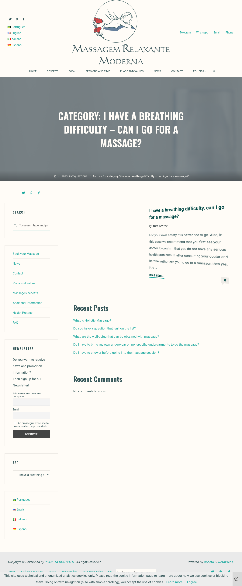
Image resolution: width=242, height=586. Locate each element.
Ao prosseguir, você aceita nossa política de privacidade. (31, 424)
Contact (18, 273)
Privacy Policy (72, 571)
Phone (229, 32)
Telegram (184, 32)
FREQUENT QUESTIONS (75, 176)
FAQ (16, 322)
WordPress (225, 562)
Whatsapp (202, 32)
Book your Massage (27, 253)
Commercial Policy (97, 571)
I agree (192, 582)
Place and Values (25, 283)
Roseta (208, 562)
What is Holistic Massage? (92, 320)
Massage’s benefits (26, 293)
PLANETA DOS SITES (59, 562)
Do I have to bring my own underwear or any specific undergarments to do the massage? (136, 344)
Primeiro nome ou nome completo (27, 395)
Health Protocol (24, 312)
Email (216, 32)
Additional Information (29, 302)
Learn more (174, 582)
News (17, 263)
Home (13, 571)
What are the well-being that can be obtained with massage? (116, 336)
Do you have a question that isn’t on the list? (104, 328)
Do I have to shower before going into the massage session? (116, 352)
